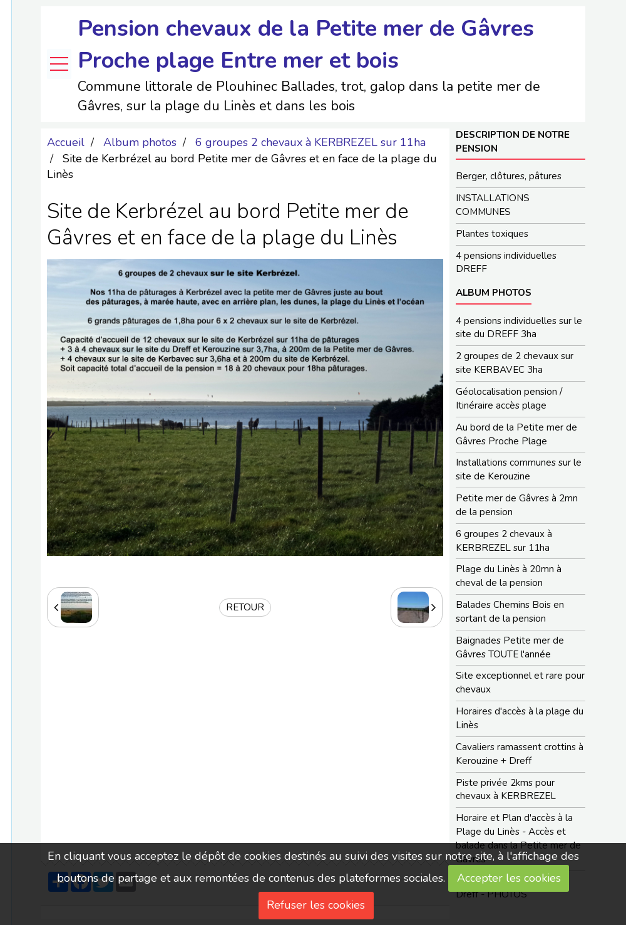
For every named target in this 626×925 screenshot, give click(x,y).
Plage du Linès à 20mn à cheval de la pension (509, 576)
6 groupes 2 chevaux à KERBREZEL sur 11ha (310, 142)
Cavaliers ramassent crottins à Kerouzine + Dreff (519, 754)
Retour (245, 607)
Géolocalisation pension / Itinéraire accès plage (509, 398)
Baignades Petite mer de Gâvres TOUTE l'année (510, 647)
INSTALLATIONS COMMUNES (493, 205)
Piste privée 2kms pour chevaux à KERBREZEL (506, 789)
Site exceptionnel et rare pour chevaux (520, 682)
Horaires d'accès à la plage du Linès (519, 718)
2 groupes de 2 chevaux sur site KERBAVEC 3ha (514, 363)
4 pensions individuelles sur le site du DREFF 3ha (519, 328)
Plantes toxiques (492, 233)
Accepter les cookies (509, 878)
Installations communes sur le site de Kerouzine (519, 469)
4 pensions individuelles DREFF (506, 262)
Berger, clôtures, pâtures (509, 176)
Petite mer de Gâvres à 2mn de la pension (517, 505)
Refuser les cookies (316, 904)
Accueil (66, 142)
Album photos (140, 142)
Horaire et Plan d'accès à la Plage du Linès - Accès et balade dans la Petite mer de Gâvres (518, 838)
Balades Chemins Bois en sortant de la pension (510, 611)
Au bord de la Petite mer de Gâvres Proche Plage (516, 434)
